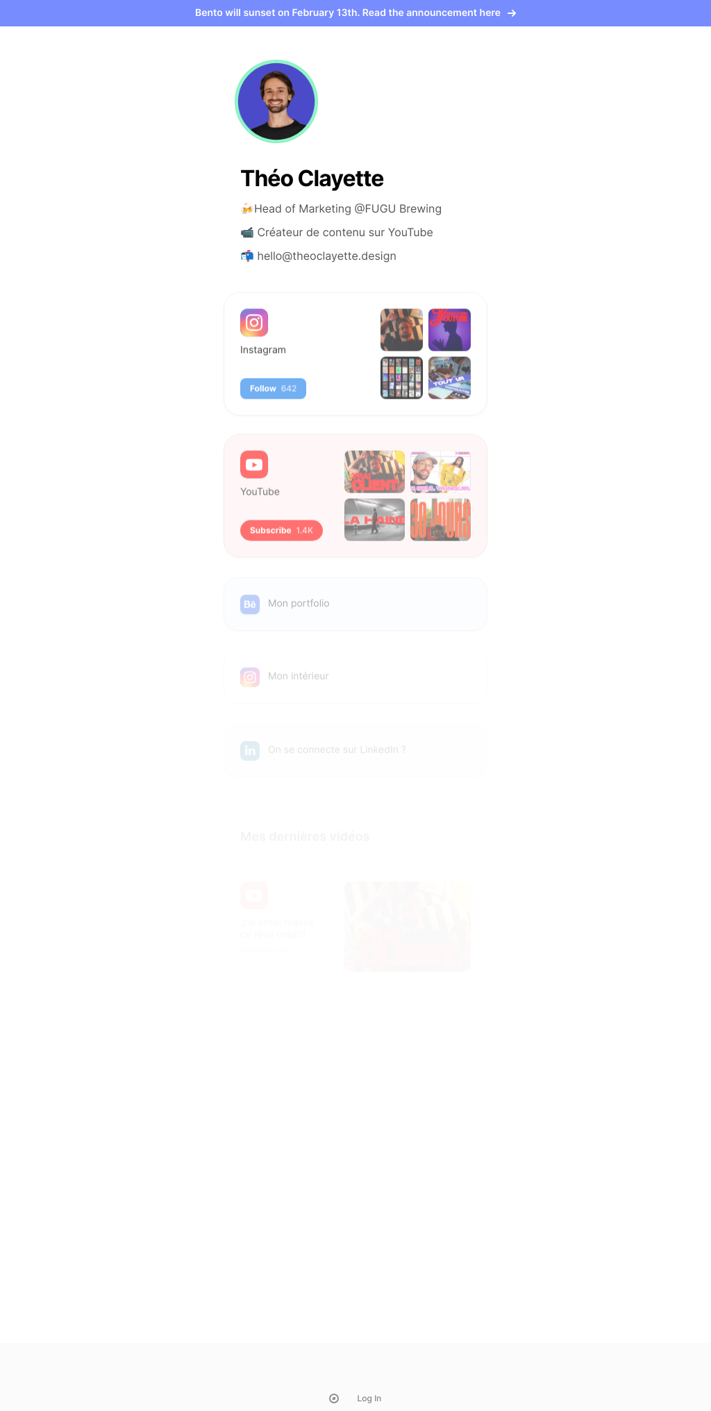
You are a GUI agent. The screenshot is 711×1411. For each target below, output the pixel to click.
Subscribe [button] (281, 537)
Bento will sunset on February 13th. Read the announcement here (355, 13)
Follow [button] (273, 392)
